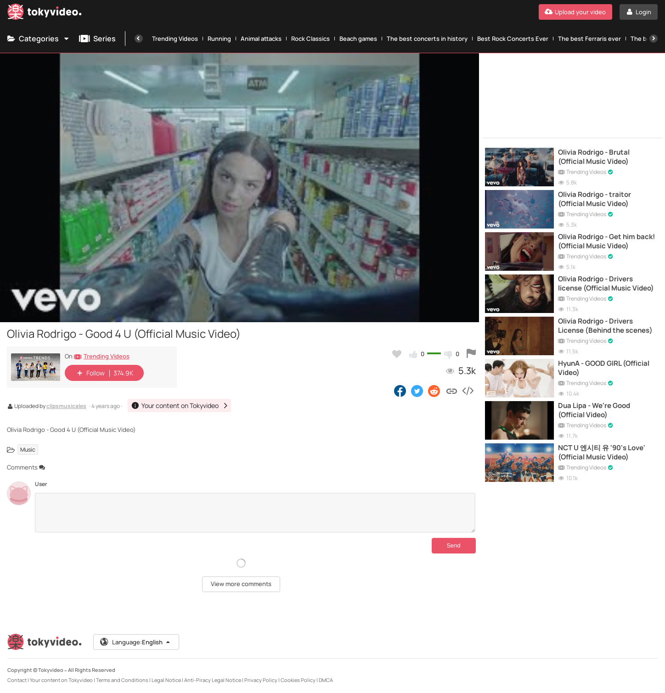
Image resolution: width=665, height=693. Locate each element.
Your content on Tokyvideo (61, 679)
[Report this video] (471, 353)
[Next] (653, 38)
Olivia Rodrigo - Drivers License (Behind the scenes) (605, 326)
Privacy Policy (260, 679)
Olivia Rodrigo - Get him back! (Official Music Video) (606, 241)
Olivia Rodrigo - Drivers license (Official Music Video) (606, 283)
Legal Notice (166, 679)
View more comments (241, 584)
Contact (17, 679)
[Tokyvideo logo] (44, 13)
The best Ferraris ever (589, 38)
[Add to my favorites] (396, 353)
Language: (135, 642)
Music (27, 449)
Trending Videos (175, 38)
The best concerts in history (427, 38)
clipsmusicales (66, 406)
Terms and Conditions (122, 679)
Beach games (358, 38)
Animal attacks (261, 38)
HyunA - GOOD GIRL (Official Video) (603, 368)
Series (97, 39)
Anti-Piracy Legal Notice (212, 679)
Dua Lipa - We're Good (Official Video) (594, 410)
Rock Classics (310, 38)
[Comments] (255, 512)
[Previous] (139, 38)
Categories (38, 39)
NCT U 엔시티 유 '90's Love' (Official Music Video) (601, 452)
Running (219, 38)
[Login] (639, 12)
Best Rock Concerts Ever (512, 38)
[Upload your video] (575, 12)
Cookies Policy (298, 679)
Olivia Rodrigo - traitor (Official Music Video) (594, 199)
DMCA (326, 679)
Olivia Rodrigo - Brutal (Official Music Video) (594, 157)
